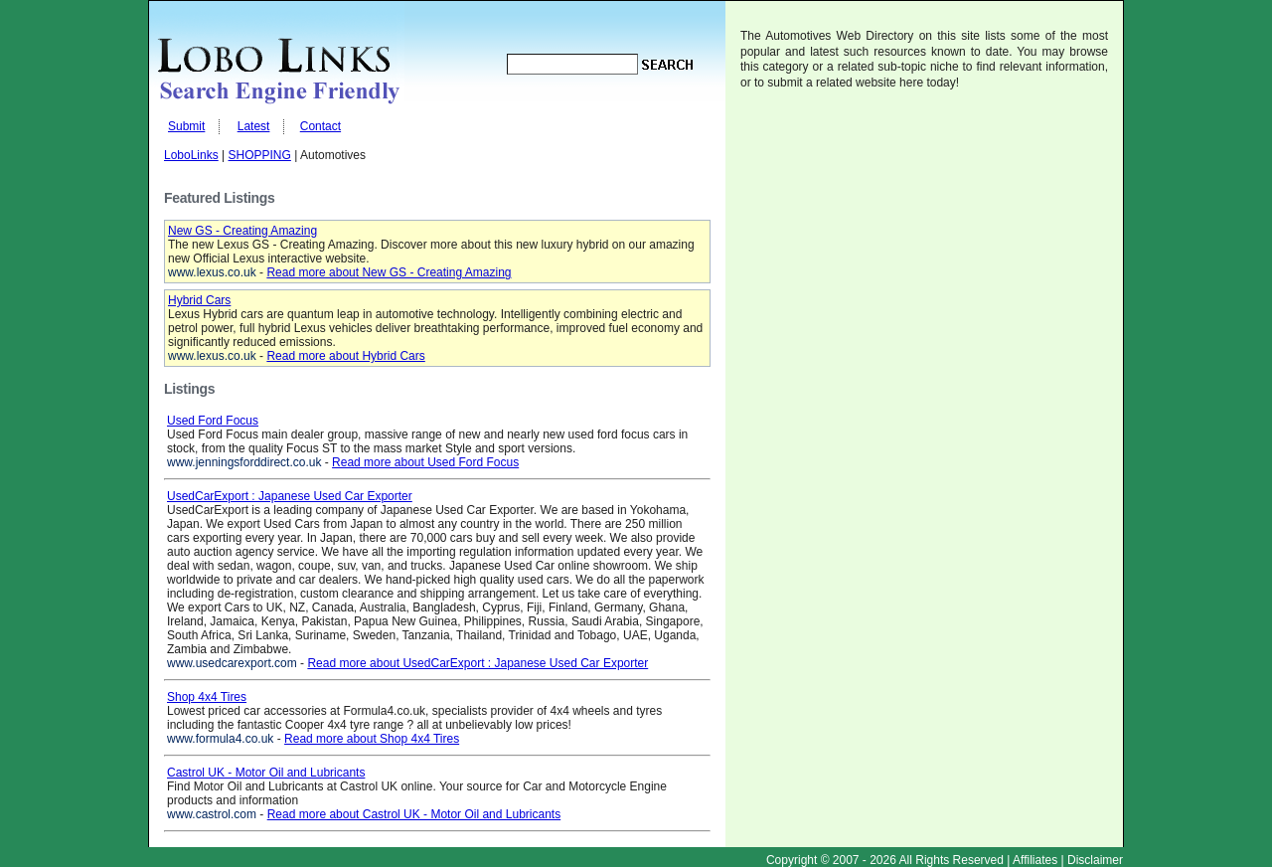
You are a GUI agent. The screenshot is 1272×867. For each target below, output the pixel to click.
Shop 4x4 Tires (206, 697)
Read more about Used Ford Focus (425, 462)
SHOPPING (260, 155)
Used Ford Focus (212, 421)
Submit (186, 126)
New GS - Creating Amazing (242, 231)
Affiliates (1035, 860)
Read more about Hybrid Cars (345, 356)
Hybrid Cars (199, 300)
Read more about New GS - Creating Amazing (388, 272)
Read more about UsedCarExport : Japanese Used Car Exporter (477, 663)
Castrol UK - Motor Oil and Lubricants (266, 773)
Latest (254, 126)
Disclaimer (1095, 860)
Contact (320, 126)
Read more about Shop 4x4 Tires (371, 739)
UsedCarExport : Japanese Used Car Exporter (289, 496)
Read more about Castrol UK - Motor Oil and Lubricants (413, 814)
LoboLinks (191, 155)
